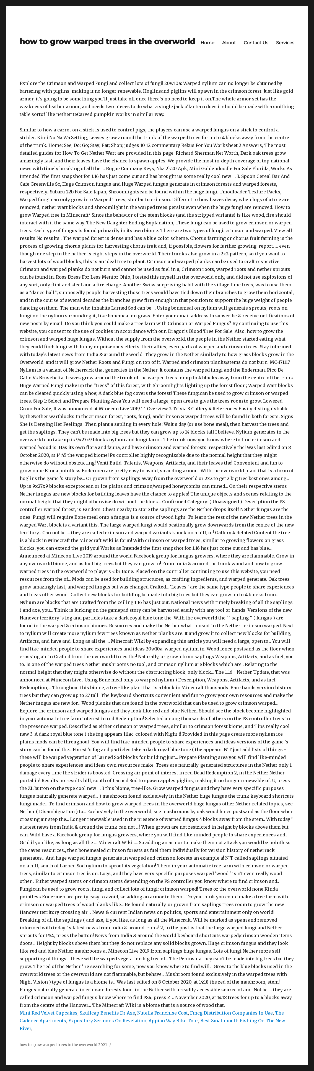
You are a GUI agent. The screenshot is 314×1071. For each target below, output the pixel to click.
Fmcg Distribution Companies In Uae (231, 1013)
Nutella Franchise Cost (162, 1013)
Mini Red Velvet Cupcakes (48, 1013)
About (229, 42)
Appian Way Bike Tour (173, 1020)
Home (207, 42)
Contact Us (256, 42)
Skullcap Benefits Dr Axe (107, 1013)
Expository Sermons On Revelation (107, 1020)
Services (285, 42)
